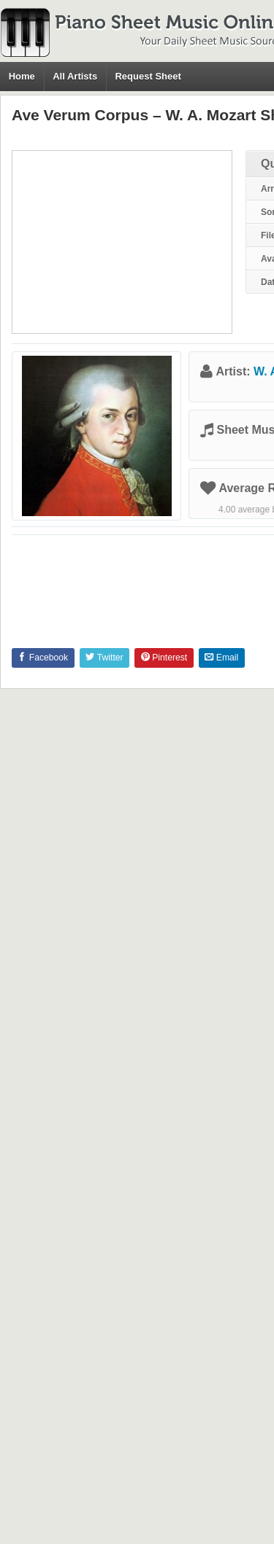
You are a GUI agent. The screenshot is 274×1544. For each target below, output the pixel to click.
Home (22, 76)
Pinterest (164, 657)
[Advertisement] (122, 242)
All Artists (75, 76)
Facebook (43, 657)
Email (221, 657)
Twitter (104, 657)
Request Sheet (147, 76)
